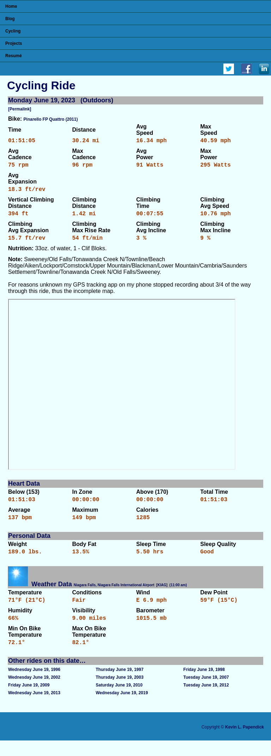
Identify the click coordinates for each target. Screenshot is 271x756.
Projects (13, 43)
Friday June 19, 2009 (28, 700)
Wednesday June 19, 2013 (34, 708)
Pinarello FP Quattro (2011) (51, 119)
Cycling (12, 31)
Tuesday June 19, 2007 (206, 692)
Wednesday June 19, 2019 (122, 708)
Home (11, 6)
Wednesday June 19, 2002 (34, 692)
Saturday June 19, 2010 (119, 700)
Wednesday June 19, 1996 (34, 685)
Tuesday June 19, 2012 (206, 700)
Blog (10, 18)
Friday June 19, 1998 (203, 685)
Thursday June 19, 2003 (119, 692)
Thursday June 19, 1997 (119, 685)
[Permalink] (19, 109)
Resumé (13, 55)
